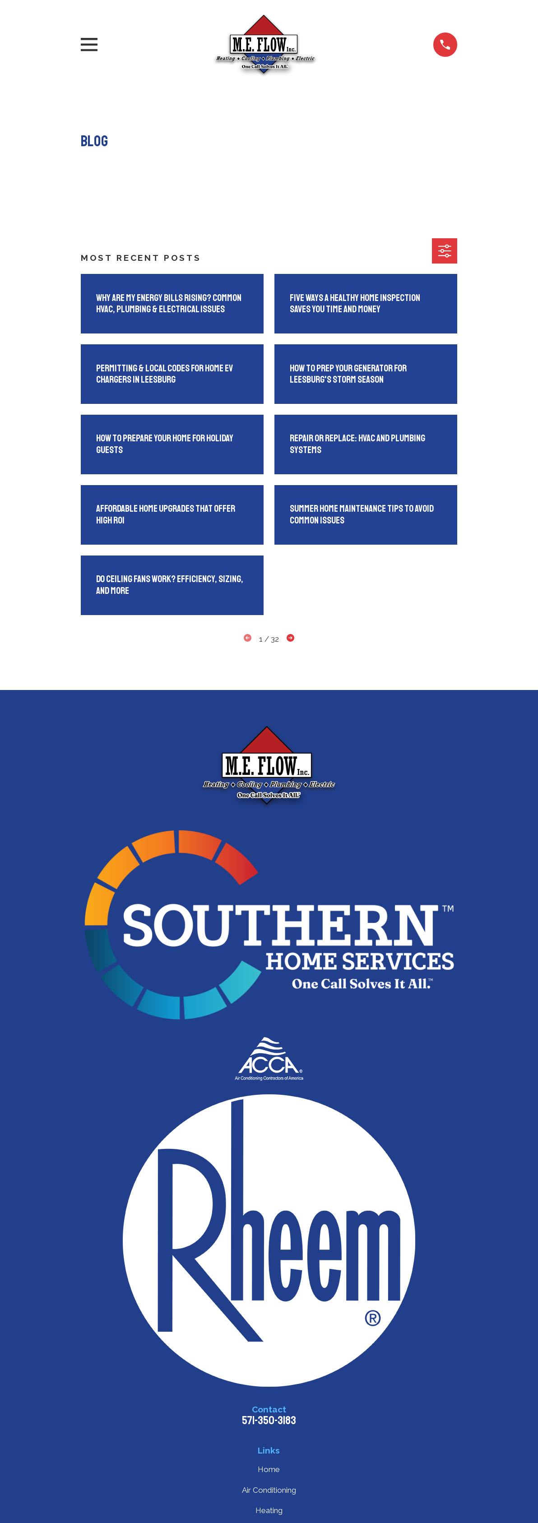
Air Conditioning (269, 1490)
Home (269, 1469)
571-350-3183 (269, 1420)
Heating (269, 1510)
